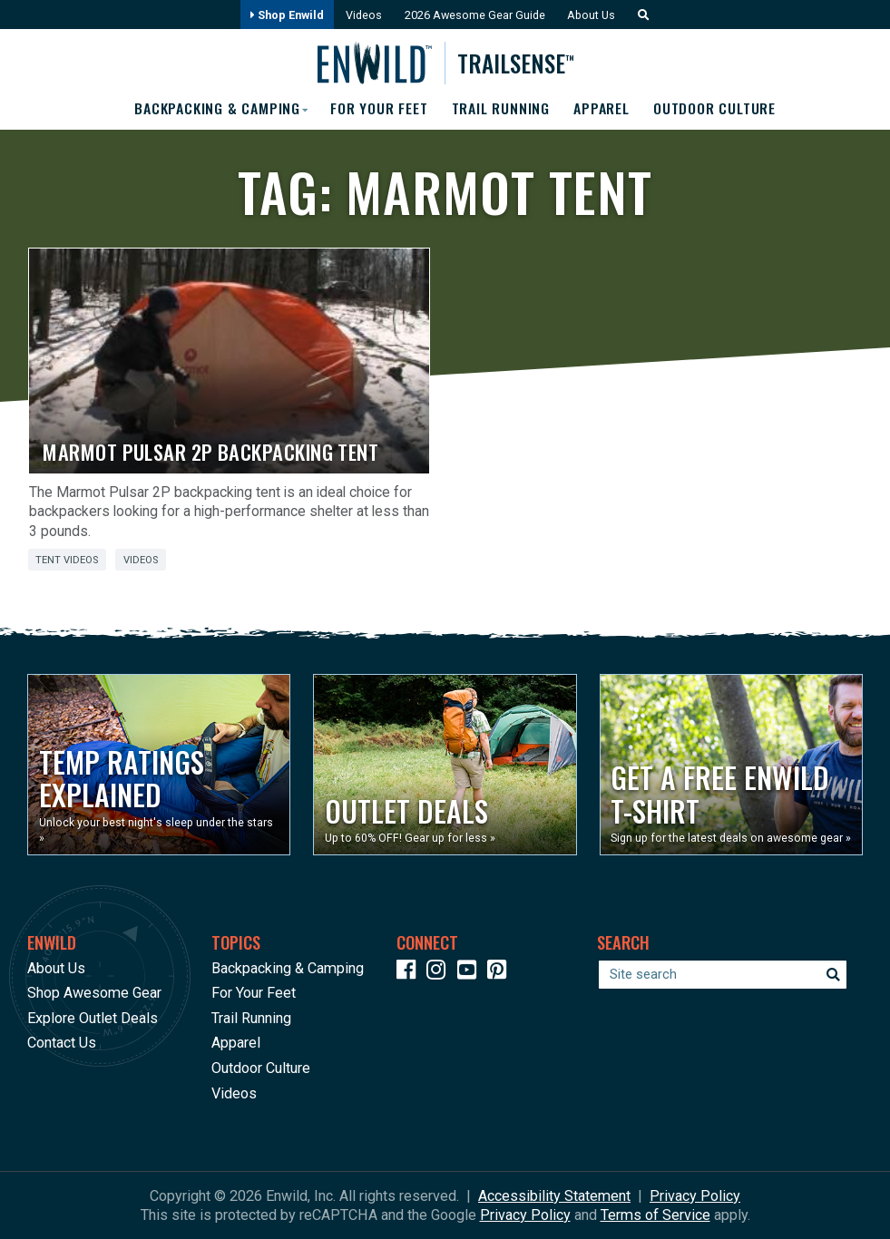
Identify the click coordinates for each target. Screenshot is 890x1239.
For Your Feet (377, 109)
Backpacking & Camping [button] (215, 109)
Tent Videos (66, 560)
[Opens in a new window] (158, 764)
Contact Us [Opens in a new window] (61, 1042)
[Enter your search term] (722, 975)
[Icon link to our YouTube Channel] (470, 972)
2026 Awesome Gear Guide (475, 15)
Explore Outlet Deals (92, 1018)
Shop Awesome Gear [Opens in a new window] (94, 992)
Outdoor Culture (717, 109)
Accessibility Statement (554, 1196)
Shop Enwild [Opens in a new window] (284, 15)
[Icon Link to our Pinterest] (500, 972)
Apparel (603, 109)
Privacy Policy (695, 1196)
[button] (641, 15)
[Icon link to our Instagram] (440, 972)
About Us (593, 15)
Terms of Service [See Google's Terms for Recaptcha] (655, 1215)
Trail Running (501, 109)
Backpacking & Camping (287, 968)
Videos (362, 15)
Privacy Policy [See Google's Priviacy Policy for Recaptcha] (525, 1215)
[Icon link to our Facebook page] (410, 972)
